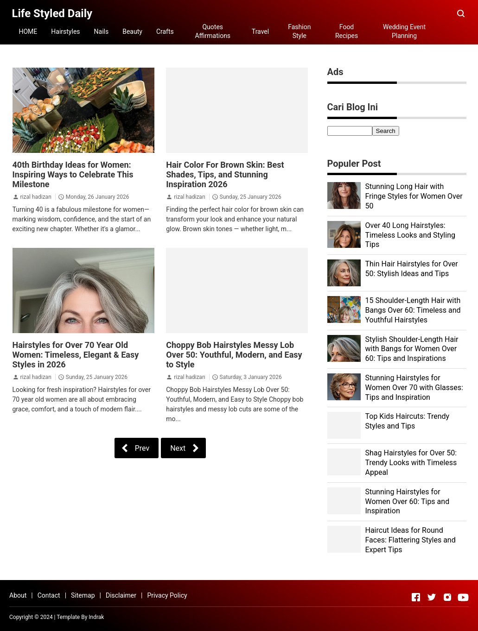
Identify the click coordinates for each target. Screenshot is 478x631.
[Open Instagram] (447, 597)
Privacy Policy (167, 595)
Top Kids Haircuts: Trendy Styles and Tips (407, 421)
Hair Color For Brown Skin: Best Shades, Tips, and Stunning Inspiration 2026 (225, 174)
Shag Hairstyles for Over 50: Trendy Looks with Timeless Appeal (411, 462)
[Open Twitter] (431, 597)
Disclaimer (121, 595)
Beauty (132, 31)
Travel (260, 31)
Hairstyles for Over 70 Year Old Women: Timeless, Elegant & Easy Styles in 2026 (76, 354)
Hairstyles (65, 31)
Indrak (96, 617)
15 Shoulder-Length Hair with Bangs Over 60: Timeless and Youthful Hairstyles (413, 310)
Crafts (165, 31)
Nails (101, 31)
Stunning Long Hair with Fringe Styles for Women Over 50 (414, 196)
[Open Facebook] (415, 597)
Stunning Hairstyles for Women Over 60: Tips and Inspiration (407, 501)
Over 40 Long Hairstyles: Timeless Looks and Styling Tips (410, 235)
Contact (49, 595)
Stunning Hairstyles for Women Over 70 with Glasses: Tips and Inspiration (414, 387)
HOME (28, 31)
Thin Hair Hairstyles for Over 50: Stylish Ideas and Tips (411, 268)
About (17, 595)
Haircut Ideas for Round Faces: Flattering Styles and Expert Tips (410, 540)
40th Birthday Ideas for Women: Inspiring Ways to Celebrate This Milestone (73, 174)
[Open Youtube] (463, 597)
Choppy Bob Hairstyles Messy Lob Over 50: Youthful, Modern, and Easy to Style (234, 354)
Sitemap (83, 595)
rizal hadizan (35, 197)
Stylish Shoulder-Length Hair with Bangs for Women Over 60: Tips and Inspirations (412, 349)
